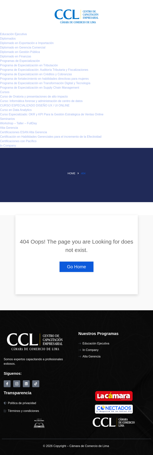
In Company (8, 145)
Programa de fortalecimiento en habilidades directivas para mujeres (44, 78)
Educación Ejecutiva (13, 34)
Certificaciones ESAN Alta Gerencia (23, 132)
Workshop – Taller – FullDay (18, 123)
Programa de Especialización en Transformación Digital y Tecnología (45, 83)
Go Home (76, 266)
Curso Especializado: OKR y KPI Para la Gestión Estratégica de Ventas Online (51, 114)
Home (71, 173)
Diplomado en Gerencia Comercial (22, 47)
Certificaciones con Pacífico (18, 141)
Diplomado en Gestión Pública (20, 52)
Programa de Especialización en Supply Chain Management (39, 87)
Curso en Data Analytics (16, 109)
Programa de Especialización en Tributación (29, 65)
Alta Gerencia (9, 127)
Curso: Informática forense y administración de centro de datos (41, 101)
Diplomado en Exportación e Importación (27, 43)
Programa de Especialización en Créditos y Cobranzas (36, 74)
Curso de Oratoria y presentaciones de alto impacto (34, 96)
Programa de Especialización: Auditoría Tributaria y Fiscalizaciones (44, 69)
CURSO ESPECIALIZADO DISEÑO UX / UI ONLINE (35, 105)
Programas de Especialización (20, 60)
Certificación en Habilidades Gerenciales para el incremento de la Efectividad (50, 136)
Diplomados (8, 38)
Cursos (4, 92)
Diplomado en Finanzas (15, 56)
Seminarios (7, 118)
